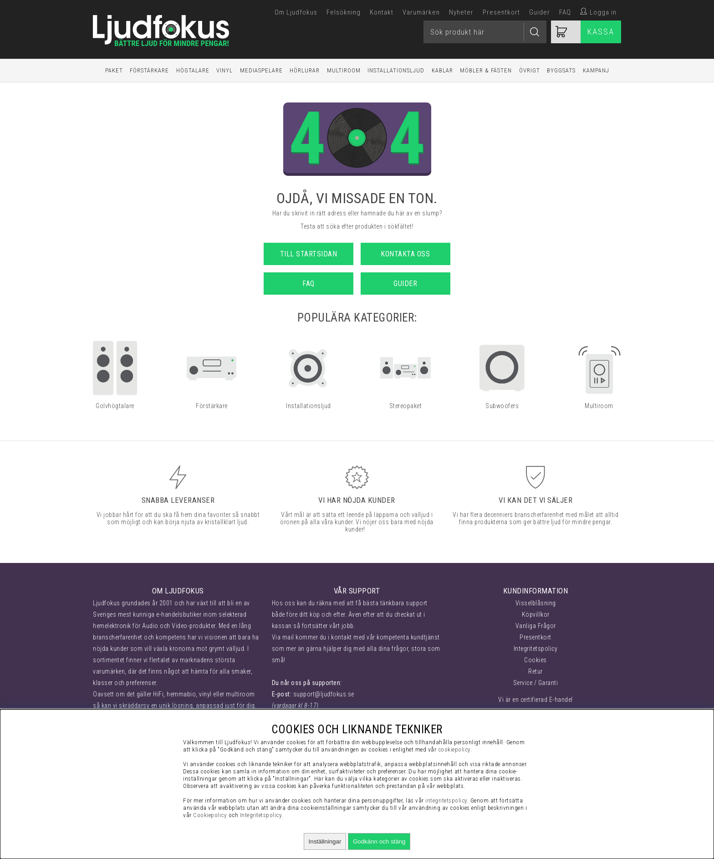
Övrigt (529, 70)
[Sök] (484, 31)
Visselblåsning (535, 603)
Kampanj (596, 70)
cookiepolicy (454, 749)
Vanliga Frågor (535, 625)
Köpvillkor (536, 614)
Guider (539, 12)
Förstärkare (149, 70)
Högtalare (192, 70)
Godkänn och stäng (379, 841)
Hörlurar (305, 70)
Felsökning (343, 12)
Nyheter (461, 12)
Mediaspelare (261, 70)
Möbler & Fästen (486, 70)
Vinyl (224, 70)
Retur (535, 671)
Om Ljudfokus (296, 12)
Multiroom (344, 70)
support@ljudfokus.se (323, 694)
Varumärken (421, 12)
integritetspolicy (446, 800)
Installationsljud (395, 70)
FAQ (565, 12)
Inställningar (325, 841)
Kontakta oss (405, 254)
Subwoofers (502, 405)
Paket (114, 70)
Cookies (535, 660)
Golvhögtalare (115, 405)
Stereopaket (405, 405)
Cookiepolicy (210, 815)
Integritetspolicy (536, 648)
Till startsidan (308, 254)
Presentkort (501, 12)
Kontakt (381, 12)
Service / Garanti (535, 682)
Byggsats (561, 70)
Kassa (600, 31)
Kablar (442, 70)
